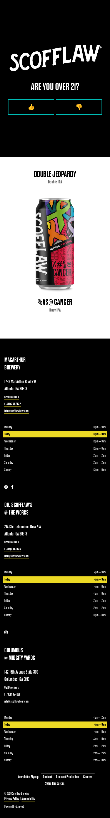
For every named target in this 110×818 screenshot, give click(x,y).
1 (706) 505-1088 (12, 694)
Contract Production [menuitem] (67, 777)
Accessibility (28, 799)
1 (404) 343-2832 (12, 404)
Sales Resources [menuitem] (55, 783)
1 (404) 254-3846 (12, 549)
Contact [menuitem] (47, 777)
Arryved (20, 806)
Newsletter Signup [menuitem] (28, 777)
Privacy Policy (11, 799)
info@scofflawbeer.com (16, 411)
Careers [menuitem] (88, 777)
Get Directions (11, 397)
